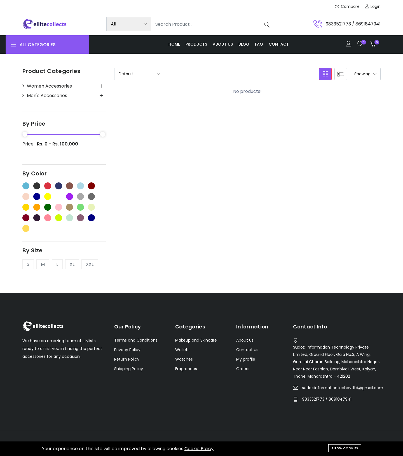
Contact (279, 44)
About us (223, 44)
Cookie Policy (199, 448)
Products (196, 44)
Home (174, 44)
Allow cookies (344, 448)
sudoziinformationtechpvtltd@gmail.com (342, 388)
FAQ (259, 44)
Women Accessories (49, 86)
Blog (243, 44)
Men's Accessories (47, 96)
